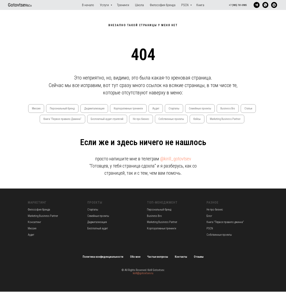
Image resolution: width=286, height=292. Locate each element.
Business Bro (238, 108)
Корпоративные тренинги (137, 108)
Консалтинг (34, 222)
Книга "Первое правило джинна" (225, 222)
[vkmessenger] (274, 5)
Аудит (164, 108)
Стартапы (183, 108)
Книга (200, 5)
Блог (209, 216)
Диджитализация (102, 108)
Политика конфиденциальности (103, 257)
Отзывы (199, 257)
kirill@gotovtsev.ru (143, 273)
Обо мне (135, 257)
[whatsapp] (265, 5)
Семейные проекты (209, 108)
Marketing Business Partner (236, 119)
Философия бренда (162, 5)
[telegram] (257, 5)
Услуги (105, 5)
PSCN (185, 5)
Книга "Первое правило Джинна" (69, 119)
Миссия (43, 108)
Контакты (181, 257)
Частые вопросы (157, 257)
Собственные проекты (181, 119)
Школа (139, 5)
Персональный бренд (69, 108)
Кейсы (207, 119)
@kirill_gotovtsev (175, 159)
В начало (88, 5)
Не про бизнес (150, 119)
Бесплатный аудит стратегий (115, 119)
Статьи (37, 119)
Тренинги (123, 5)
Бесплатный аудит (97, 228)
